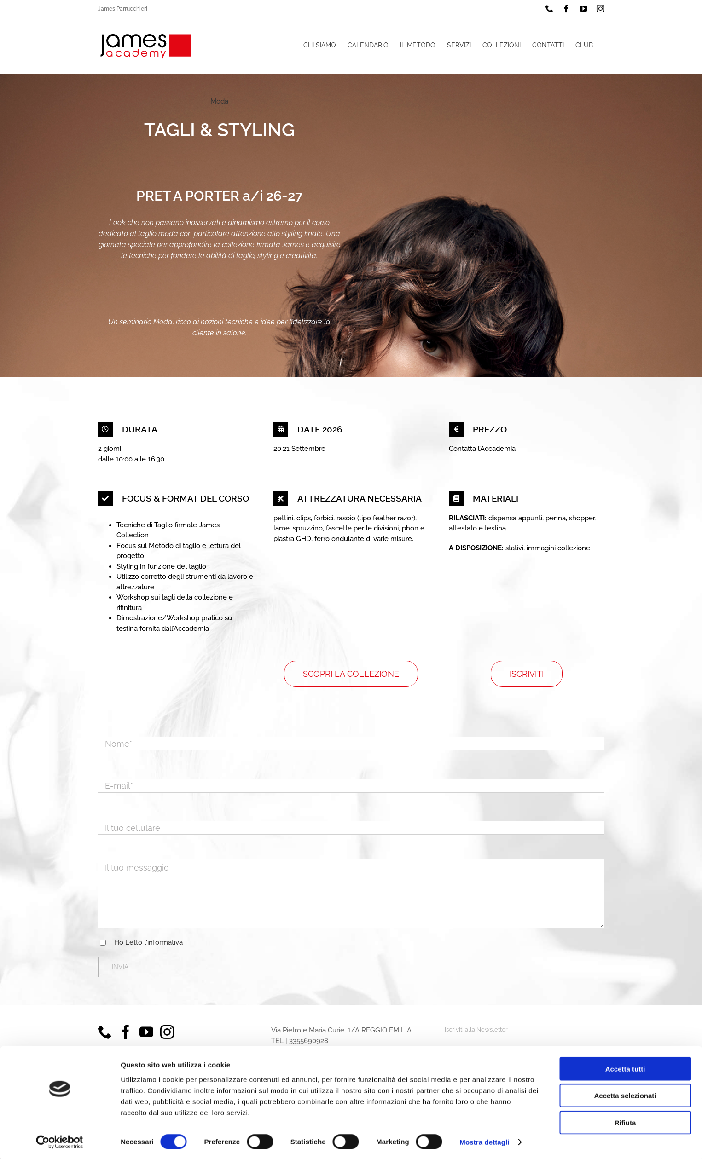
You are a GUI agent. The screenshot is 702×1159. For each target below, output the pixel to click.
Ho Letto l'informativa (148, 942)
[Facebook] (126, 1032)
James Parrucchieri (122, 9)
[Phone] (105, 1032)
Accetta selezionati (625, 1094)
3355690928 (308, 1041)
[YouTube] (146, 1032)
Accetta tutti (625, 1067)
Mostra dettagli (484, 1141)
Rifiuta (625, 1121)
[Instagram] (167, 1032)
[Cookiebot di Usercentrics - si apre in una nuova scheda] (59, 1141)
